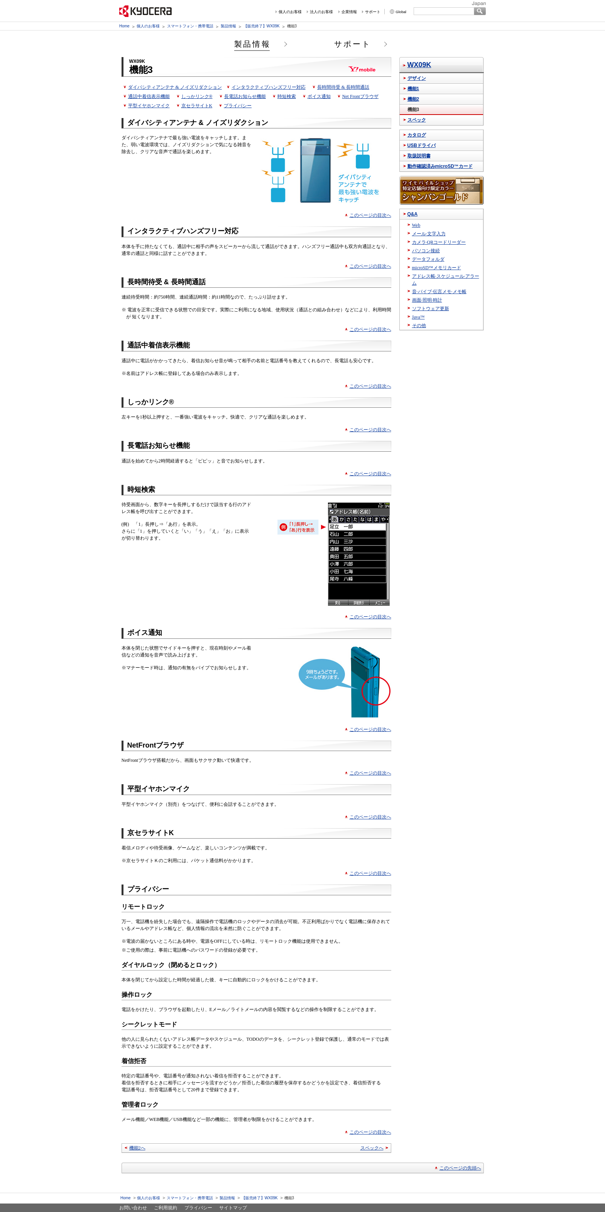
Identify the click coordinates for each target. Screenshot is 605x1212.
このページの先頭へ (460, 1168)
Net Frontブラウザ (360, 96)
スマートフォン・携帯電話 (190, 26)
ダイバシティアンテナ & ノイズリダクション (175, 87)
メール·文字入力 (429, 233)
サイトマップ (233, 1207)
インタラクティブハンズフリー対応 (269, 87)
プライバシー (238, 105)
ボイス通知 (319, 96)
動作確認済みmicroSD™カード (440, 166)
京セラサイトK (197, 105)
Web (416, 225)
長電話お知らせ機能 (245, 96)
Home (124, 26)
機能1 (413, 88)
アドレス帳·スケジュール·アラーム (445, 279)
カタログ (416, 135)
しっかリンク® (197, 96)
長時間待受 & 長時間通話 (343, 87)
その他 (419, 325)
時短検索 (286, 96)
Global (400, 12)
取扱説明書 (419, 156)
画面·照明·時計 (427, 300)
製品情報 (228, 26)
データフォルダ (428, 259)
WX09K (419, 65)
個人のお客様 (290, 12)
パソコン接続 (426, 250)
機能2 (413, 99)
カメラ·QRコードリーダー (439, 242)
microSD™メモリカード (436, 267)
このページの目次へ (370, 215)
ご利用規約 (165, 1207)
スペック (416, 120)
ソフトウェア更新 (430, 308)
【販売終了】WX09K (261, 26)
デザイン (416, 78)
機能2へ (137, 1148)
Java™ (418, 317)
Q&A (412, 214)
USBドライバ (421, 145)
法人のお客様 (321, 12)
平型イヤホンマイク (149, 105)
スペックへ (372, 1148)
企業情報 (349, 12)
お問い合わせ (133, 1207)
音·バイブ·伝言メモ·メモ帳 (439, 291)
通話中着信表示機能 (149, 96)
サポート (372, 12)
